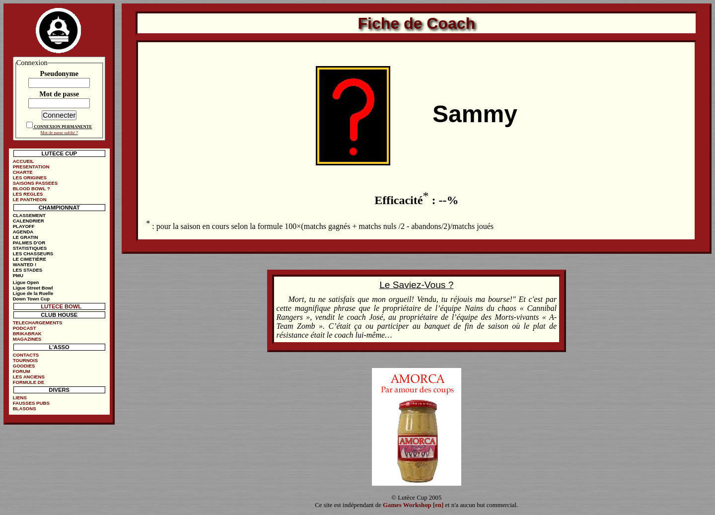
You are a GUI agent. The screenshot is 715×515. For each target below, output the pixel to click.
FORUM (21, 371)
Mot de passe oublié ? (59, 132)
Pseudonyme (59, 73)
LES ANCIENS (29, 376)
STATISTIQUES (30, 248)
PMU (18, 275)
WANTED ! (24, 264)
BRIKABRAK (27, 333)
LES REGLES (28, 194)
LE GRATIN (25, 237)
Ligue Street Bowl (33, 288)
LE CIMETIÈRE (29, 259)
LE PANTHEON (30, 199)
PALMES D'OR (29, 242)
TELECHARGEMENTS (38, 322)
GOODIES (24, 365)
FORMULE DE (28, 382)
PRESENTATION (31, 166)
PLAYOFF (24, 226)
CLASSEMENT (29, 215)
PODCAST (24, 328)
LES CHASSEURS (33, 253)
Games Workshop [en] (413, 505)
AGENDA (23, 231)
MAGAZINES (27, 339)
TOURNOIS (25, 360)
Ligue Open (26, 282)
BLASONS (24, 408)
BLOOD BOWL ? (31, 188)
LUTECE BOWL (61, 306)
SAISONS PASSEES (35, 183)
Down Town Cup (31, 298)
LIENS (20, 397)
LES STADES (28, 270)
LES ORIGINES (30, 177)
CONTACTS (26, 355)
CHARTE (23, 172)
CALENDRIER (28, 220)
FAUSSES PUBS (31, 403)
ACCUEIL (23, 161)
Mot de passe (59, 94)
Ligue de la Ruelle (33, 293)
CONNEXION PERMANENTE (63, 126)
